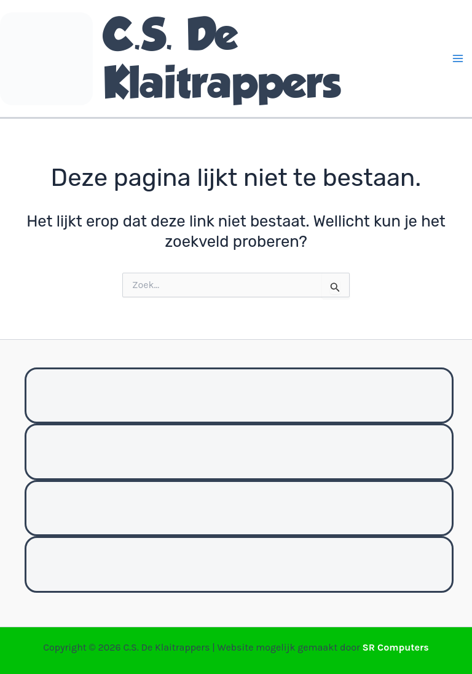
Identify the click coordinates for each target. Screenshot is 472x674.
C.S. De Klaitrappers (221, 58)
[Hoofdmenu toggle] (458, 58)
